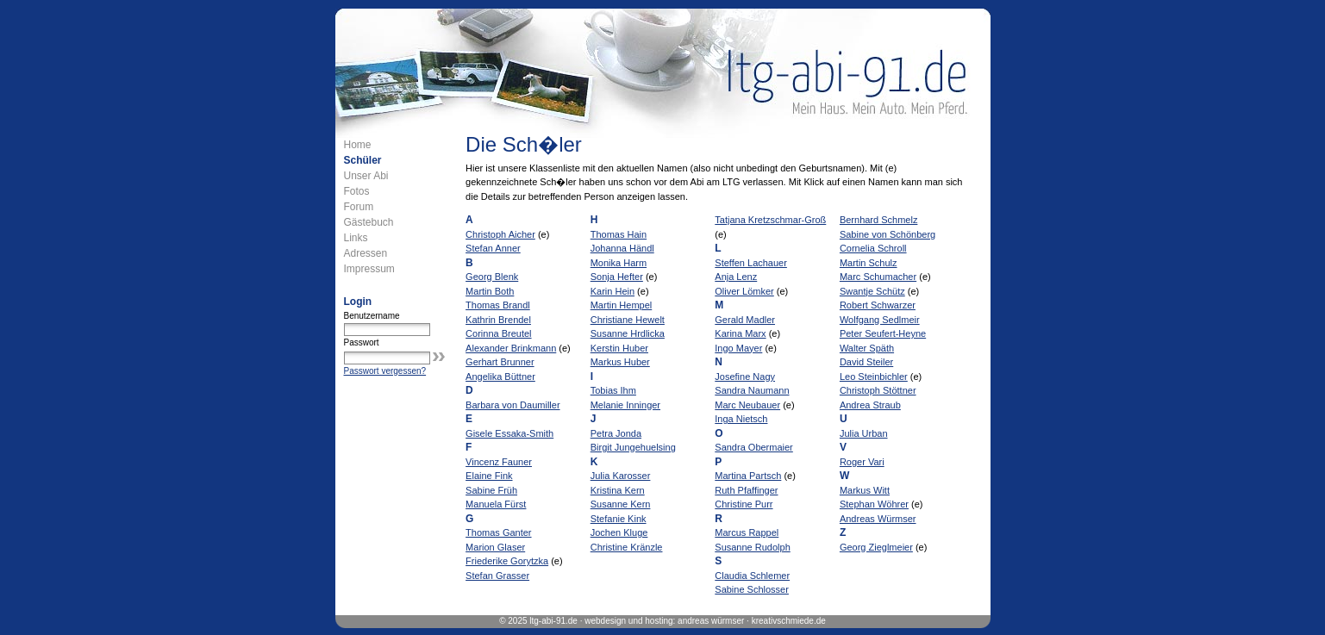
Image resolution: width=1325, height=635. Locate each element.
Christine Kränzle (627, 547)
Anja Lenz (736, 276)
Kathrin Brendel (498, 319)
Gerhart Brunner (500, 362)
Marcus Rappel (746, 532)
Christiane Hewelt (628, 319)
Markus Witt (865, 490)
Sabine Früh (491, 490)
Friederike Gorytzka (507, 561)
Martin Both (490, 291)
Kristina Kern (618, 490)
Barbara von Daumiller (512, 405)
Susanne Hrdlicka (628, 333)
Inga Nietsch (741, 419)
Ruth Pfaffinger (746, 490)
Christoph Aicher (500, 234)
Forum (359, 207)
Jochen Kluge (619, 532)
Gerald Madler (745, 319)
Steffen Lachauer (751, 263)
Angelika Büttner (500, 376)
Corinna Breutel (498, 333)
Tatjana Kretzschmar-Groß (770, 220)
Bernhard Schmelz (879, 220)
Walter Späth (867, 348)
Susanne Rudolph (752, 547)
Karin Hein (612, 291)
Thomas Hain (619, 234)
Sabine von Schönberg (887, 234)
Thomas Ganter (498, 532)
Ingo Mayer (738, 348)
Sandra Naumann (752, 390)
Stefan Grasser (497, 575)
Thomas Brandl (498, 305)
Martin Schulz (868, 263)
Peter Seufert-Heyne (883, 333)
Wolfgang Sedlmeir (880, 319)
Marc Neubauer (747, 405)
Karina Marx (740, 333)
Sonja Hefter (617, 276)
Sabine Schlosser (752, 589)
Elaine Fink (489, 475)
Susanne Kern (621, 504)
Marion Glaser (495, 547)
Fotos (357, 191)
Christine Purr (743, 504)
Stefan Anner (493, 248)
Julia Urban (864, 433)
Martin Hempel (622, 305)
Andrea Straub (870, 405)
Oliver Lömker (744, 291)
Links (356, 238)
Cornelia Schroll (873, 248)
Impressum (369, 269)
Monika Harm (619, 263)
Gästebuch (369, 222)
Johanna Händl (622, 248)
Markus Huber (620, 362)
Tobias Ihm (613, 390)
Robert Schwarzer (878, 305)
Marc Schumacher (878, 276)
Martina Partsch (748, 475)
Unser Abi (366, 176)
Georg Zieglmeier (876, 547)
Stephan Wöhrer (874, 504)
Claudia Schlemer (752, 575)
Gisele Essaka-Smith (509, 433)
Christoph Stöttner (878, 390)
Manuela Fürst (496, 504)
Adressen (366, 253)
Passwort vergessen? (385, 371)
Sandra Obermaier (754, 447)
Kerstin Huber (619, 348)
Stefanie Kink (619, 519)
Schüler (363, 160)
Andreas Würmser (878, 519)
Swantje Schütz (872, 291)
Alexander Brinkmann (511, 348)
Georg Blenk (492, 276)
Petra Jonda (616, 433)
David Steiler (866, 362)
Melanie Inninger (625, 405)
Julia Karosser (621, 475)
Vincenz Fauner (499, 462)
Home (358, 145)
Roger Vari (862, 462)
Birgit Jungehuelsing (633, 447)
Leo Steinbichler (874, 376)
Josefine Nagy (745, 376)
